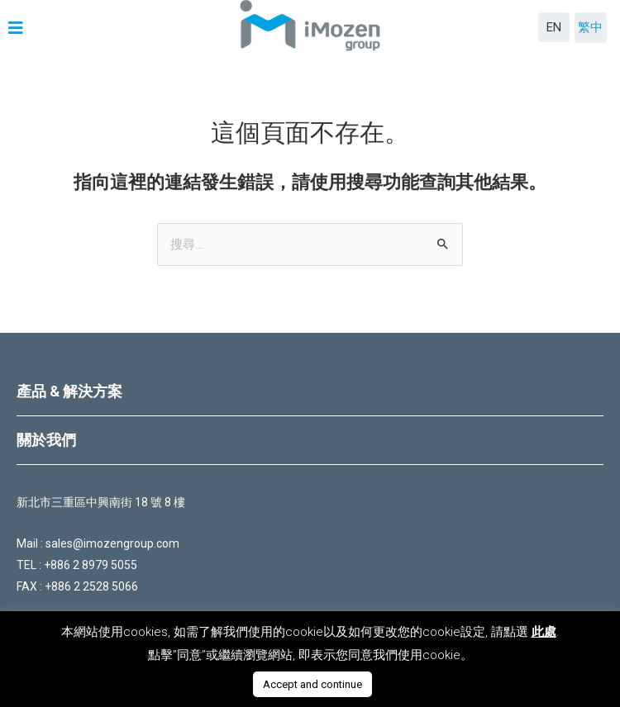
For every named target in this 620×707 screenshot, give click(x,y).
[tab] (310, 391)
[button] (17, 28)
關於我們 (46, 439)
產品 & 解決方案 (69, 391)
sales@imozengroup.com (112, 543)
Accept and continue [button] (312, 684)
